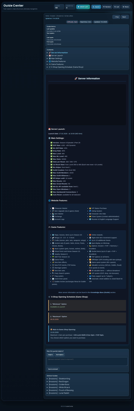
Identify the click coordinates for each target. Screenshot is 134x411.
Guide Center (69, 406)
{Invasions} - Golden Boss (59, 384)
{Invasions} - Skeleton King (59, 378)
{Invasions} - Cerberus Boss (15, 43)
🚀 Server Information (58, 52)
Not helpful (59, 355)
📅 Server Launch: (56, 55)
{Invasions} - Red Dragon (59, 381)
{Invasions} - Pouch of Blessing (61, 390)
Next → (124, 17)
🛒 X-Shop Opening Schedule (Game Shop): (66, 67)
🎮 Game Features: (56, 64)
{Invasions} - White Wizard (59, 387)
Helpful (50, 355)
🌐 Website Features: (57, 61)
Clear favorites (23, 26)
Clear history (11, 26)
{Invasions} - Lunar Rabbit (59, 393)
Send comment (53, 369)
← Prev (116, 17)
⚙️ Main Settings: (56, 58)
